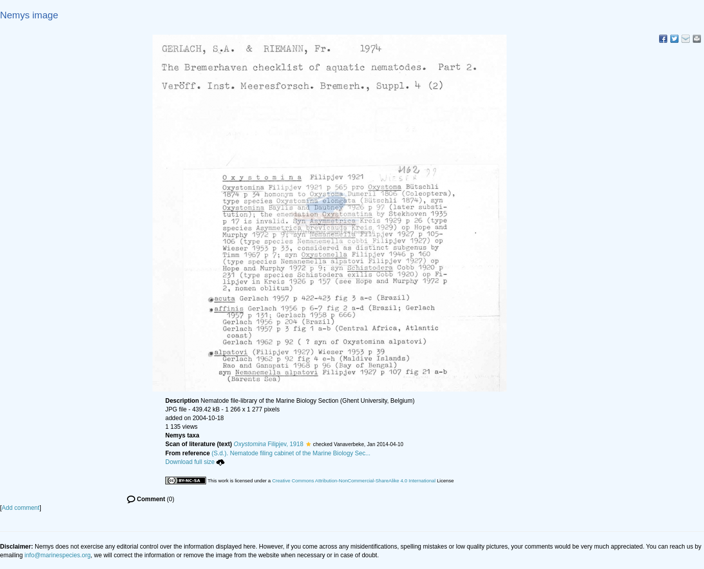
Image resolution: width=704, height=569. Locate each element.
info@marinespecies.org (57, 555)
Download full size (194, 461)
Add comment (20, 507)
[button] (308, 444)
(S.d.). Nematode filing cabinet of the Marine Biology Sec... (291, 453)
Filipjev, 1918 (269, 444)
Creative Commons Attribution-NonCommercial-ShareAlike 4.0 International (353, 480)
